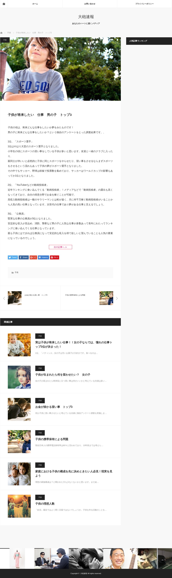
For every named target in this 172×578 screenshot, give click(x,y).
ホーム (35, 4)
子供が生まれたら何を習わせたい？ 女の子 (62, 374)
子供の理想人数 (45, 503)
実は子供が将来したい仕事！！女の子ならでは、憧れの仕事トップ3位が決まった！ (73, 344)
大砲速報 (86, 17)
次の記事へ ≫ (60, 247)
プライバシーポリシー (144, 4)
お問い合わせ (89, 4)
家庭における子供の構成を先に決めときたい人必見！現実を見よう (73, 473)
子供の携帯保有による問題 (51, 439)
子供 (5, 40)
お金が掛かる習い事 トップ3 (54, 406)
